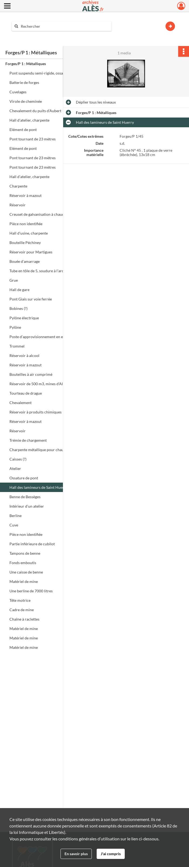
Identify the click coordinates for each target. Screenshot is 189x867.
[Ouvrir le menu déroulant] (7, 6)
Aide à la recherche (31, 35)
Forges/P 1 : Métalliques (25, 63)
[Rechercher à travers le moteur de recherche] (64, 26)
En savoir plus (76, 853)
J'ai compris (111, 853)
